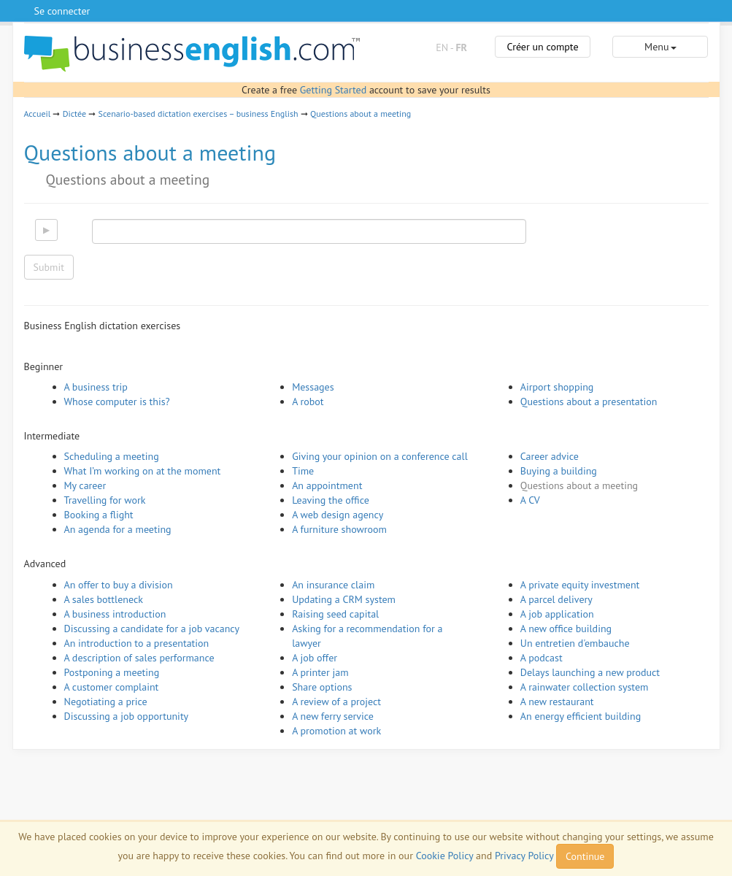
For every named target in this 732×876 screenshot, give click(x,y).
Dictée (74, 113)
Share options (322, 687)
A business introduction (115, 613)
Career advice (549, 456)
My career (85, 485)
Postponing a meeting (112, 672)
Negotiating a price (105, 701)
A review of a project (336, 701)
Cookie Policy (445, 855)
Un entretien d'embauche (575, 643)
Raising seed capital (335, 613)
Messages (313, 386)
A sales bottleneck (103, 599)
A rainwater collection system (584, 687)
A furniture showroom (339, 529)
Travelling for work (105, 500)
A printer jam (320, 672)
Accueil (37, 113)
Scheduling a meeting (111, 456)
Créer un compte (542, 46)
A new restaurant (557, 701)
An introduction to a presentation (136, 643)
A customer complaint (111, 687)
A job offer (314, 657)
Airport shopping (557, 386)
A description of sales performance (139, 657)
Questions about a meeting (360, 113)
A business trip (96, 386)
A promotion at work (336, 730)
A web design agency (337, 514)
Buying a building (558, 470)
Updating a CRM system (344, 599)
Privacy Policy (524, 855)
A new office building (566, 628)
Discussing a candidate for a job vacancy (152, 628)
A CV (530, 500)
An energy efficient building (580, 716)
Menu (660, 46)
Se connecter (62, 11)
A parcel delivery (556, 599)
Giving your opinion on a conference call (380, 456)
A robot (307, 401)
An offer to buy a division (118, 584)
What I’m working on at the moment (142, 470)
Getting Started (333, 89)
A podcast (541, 657)
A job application (557, 613)
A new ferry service (333, 716)
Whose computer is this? (117, 401)
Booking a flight (99, 514)
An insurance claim (333, 584)
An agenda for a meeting (118, 529)
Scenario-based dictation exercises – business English (198, 113)
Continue (585, 856)
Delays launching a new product (590, 672)
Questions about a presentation (589, 401)
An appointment (327, 485)
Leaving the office (330, 500)
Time (303, 470)
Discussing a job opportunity (126, 716)
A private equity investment (580, 584)
